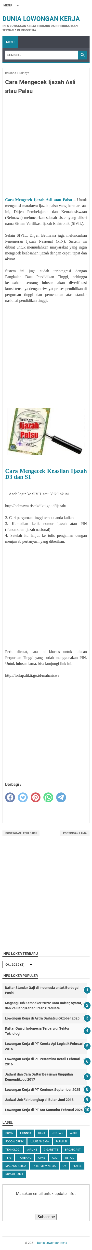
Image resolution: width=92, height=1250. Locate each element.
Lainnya (25, 1133)
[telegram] (61, 797)
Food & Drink (14, 1141)
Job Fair (57, 1133)
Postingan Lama (75, 833)
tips (8, 1157)
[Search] (41, 55)
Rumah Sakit (14, 1174)
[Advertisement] (46, 146)
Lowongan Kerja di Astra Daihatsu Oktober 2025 (42, 1018)
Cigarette (51, 1149)
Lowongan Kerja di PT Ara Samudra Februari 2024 (44, 1110)
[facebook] (10, 797)
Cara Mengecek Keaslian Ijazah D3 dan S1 (46, 474)
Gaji (55, 1157)
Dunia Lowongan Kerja (41, 18)
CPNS (41, 1157)
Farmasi (61, 1141)
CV (64, 1166)
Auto (73, 1133)
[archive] (17, 964)
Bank (41, 1133)
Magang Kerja (15, 1166)
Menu (10, 42)
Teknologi (12, 1149)
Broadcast (73, 1149)
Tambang (24, 1157)
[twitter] (23, 797)
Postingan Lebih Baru (21, 833)
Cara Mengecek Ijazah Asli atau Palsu (38, 200)
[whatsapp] (48, 797)
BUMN (9, 1133)
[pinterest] (35, 797)
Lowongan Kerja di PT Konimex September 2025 (42, 1090)
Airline (32, 1149)
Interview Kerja (44, 1166)
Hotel (77, 1166)
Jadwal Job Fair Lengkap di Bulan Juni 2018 (39, 1100)
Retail (69, 1157)
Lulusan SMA (39, 1141)
